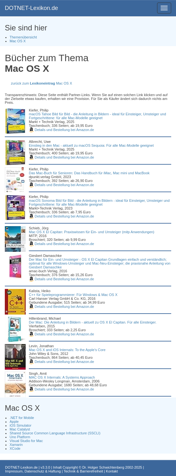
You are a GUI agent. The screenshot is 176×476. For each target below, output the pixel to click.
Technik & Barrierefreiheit (83, 471)
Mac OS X (18, 41)
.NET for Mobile (22, 418)
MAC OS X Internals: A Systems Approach (62, 377)
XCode (15, 448)
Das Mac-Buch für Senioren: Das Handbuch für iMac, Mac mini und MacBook (89, 173)
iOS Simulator (20, 425)
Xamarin (16, 445)
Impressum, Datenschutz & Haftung (33, 471)
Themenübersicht (23, 37)
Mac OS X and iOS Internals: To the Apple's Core (67, 350)
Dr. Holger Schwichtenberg (103, 467)
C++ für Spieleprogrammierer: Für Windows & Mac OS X (73, 295)
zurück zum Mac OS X (41, 83)
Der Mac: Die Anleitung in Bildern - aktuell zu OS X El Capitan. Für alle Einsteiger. (92, 322)
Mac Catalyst (20, 429)
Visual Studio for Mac (26, 441)
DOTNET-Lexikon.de (31, 8)
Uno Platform (20, 437)
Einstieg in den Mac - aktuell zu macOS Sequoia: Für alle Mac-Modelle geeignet (91, 145)
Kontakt (112, 471)
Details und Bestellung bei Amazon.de (61, 130)
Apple (14, 421)
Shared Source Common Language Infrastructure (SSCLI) (55, 433)
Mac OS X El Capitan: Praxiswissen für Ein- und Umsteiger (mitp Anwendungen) (91, 232)
